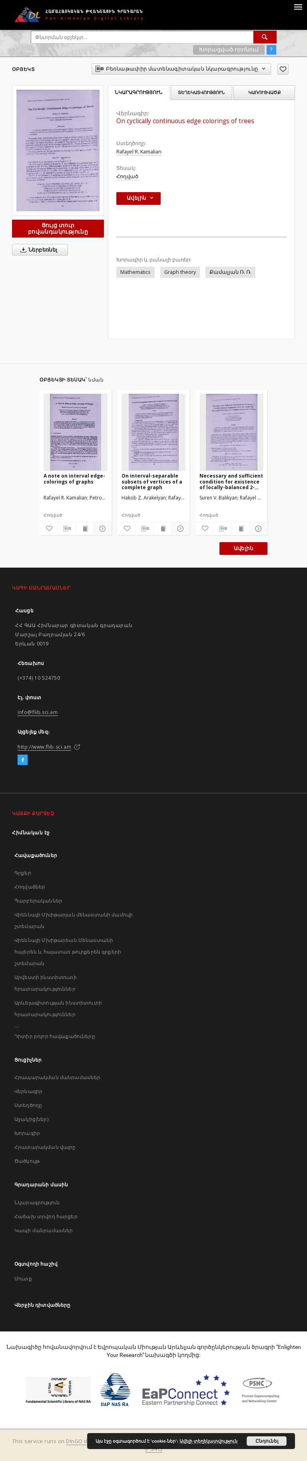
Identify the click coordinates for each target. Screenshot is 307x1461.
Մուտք (23, 1278)
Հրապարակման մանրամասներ (57, 1077)
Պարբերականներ (38, 900)
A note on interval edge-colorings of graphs (74, 478)
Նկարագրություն (37, 1202)
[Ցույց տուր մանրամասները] (101, 528)
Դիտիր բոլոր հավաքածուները (54, 1036)
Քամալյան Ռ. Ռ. (230, 272)
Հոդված (127, 176)
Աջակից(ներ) (31, 1119)
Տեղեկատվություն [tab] (201, 92)
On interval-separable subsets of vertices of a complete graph (152, 481)
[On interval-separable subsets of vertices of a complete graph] (153, 432)
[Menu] (298, 6)
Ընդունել (266, 1441)
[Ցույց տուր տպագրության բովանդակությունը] (85, 528)
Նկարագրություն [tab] (138, 92)
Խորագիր (27, 1133)
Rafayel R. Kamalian (138, 151)
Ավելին (243, 548)
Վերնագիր (28, 1091)
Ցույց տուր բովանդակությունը (58, 228)
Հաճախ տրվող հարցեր (46, 1216)
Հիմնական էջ (31, 832)
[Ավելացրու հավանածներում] (283, 69)
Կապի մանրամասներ (43, 1230)
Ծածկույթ (27, 1161)
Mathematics (135, 272)
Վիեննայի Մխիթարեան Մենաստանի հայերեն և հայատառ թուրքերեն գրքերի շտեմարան (67, 952)
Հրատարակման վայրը (45, 1147)
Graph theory (180, 272)
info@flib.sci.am (38, 712)
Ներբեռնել (37, 250)
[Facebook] (23, 760)
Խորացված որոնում (229, 49)
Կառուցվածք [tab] (264, 92)
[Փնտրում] (265, 37)
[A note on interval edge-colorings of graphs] (75, 432)
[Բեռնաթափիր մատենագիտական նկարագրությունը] (66, 528)
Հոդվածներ (29, 886)
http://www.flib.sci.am (44, 746)
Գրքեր (22, 872)
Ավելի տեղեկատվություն (208, 1441)
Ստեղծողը (28, 1105)
